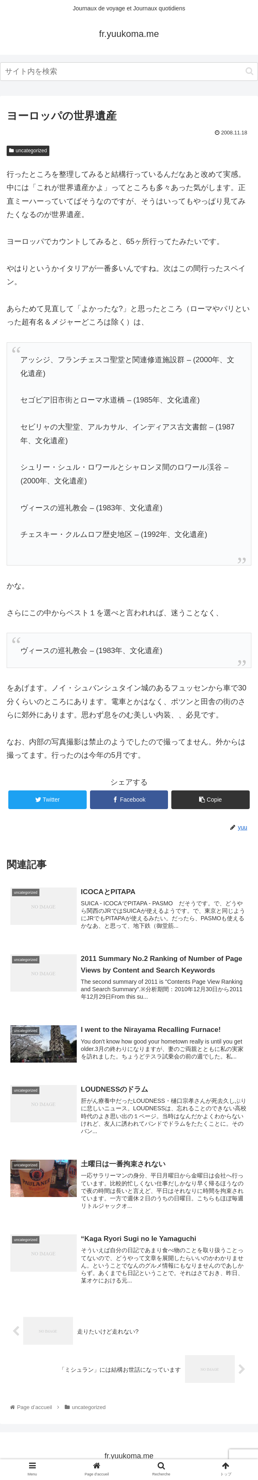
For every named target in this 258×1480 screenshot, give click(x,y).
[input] (129, 71)
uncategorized (28, 151)
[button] (249, 71)
